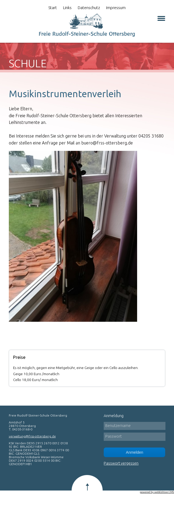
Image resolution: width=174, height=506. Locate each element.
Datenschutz (89, 7)
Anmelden (134, 452)
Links (67, 7)
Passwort (113, 436)
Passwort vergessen (121, 463)
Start (52, 7)
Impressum (116, 7)
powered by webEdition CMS (157, 492)
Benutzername (118, 425)
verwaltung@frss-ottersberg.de (32, 436)
